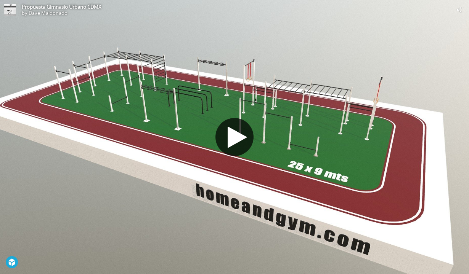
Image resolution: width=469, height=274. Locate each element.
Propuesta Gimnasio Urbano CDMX (61, 6)
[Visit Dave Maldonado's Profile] (10, 10)
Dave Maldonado (48, 13)
